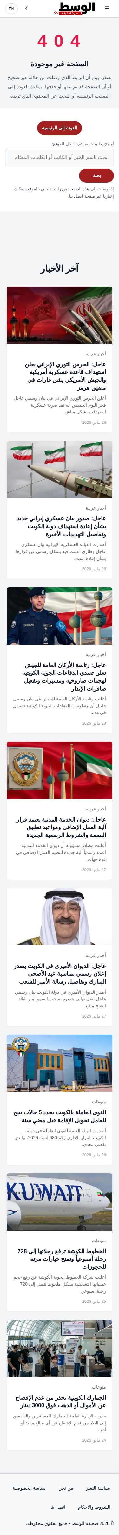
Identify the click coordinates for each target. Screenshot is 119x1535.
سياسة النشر (98, 1488)
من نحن (65, 1488)
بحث (96, 175)
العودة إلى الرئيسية (59, 127)
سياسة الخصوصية (29, 1488)
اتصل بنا (57, 1507)
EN (11, 8)
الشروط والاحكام (94, 1507)
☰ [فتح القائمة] (107, 8)
